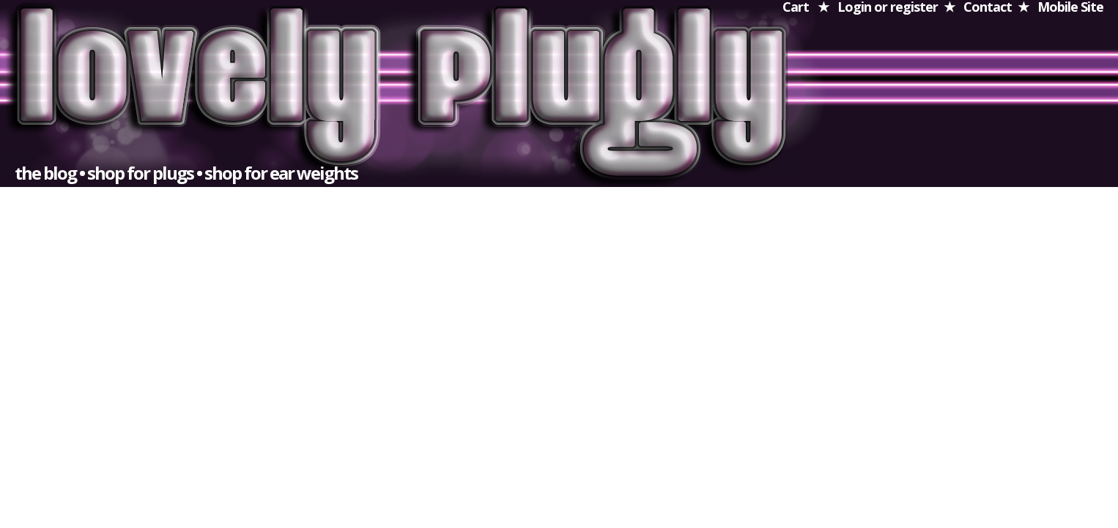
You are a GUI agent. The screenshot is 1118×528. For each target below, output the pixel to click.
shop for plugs (140, 173)
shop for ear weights (281, 173)
